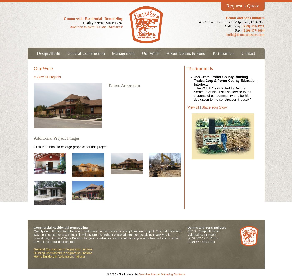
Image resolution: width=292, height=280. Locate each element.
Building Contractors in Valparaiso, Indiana (63, 253)
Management (123, 53)
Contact (248, 53)
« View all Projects (47, 77)
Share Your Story (214, 107)
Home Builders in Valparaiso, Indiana (59, 256)
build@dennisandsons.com (245, 35)
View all (194, 107)
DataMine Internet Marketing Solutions (162, 274)
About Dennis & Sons (185, 53)
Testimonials (223, 53)
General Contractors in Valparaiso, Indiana (63, 249)
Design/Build (48, 53)
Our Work (150, 53)
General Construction (86, 53)
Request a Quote (242, 6)
